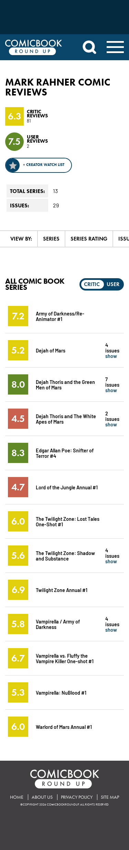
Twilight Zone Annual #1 (61, 590)
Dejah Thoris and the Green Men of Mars (65, 384)
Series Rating (89, 238)
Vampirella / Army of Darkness (58, 624)
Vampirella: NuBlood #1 (61, 692)
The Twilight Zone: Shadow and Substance (65, 556)
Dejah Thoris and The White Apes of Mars (66, 419)
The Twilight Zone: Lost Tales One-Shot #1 (67, 521)
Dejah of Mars (50, 350)
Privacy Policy (77, 797)
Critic (92, 284)
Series (51, 238)
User (113, 284)
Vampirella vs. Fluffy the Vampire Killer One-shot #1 (65, 658)
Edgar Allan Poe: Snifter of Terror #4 (65, 453)
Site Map (110, 797)
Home (16, 797)
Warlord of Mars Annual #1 (64, 726)
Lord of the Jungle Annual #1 (67, 487)
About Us (42, 797)
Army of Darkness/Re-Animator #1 (60, 316)
